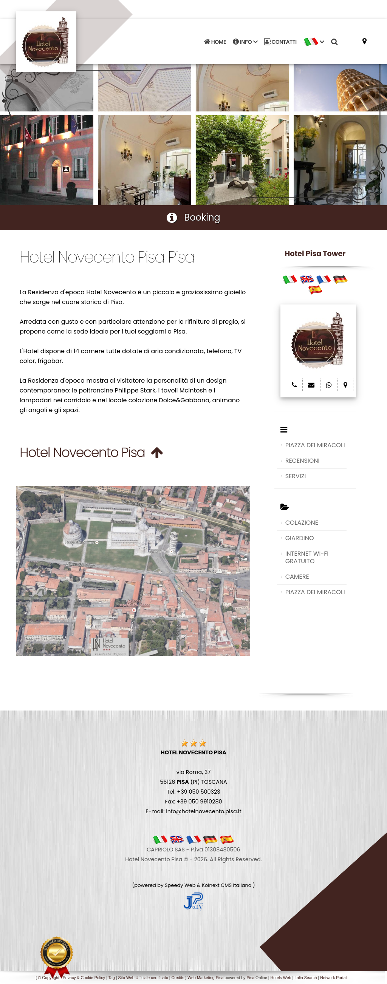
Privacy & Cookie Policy (84, 977)
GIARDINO (299, 538)
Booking (193, 217)
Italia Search (305, 977)
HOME (215, 42)
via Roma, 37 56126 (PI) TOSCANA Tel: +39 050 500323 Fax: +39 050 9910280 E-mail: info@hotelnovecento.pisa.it (193, 782)
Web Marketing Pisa (205, 977)
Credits (178, 977)
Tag (111, 977)
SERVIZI (295, 476)
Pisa (250, 977)
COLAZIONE (301, 522)
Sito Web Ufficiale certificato (143, 977)
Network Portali (333, 977)
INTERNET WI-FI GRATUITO (307, 557)
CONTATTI (280, 42)
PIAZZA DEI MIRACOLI (315, 445)
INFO (245, 42)
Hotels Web (281, 977)
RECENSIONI (302, 460)
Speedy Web (180, 885)
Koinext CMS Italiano (227, 885)
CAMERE (297, 576)
